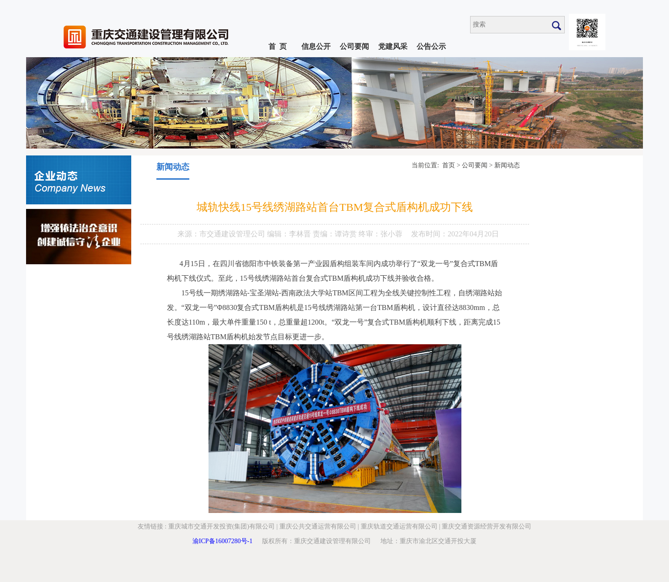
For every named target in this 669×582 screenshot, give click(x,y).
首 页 (277, 46)
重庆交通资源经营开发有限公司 (486, 526)
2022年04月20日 (473, 234)
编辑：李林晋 (290, 234)
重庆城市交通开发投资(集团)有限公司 (221, 526)
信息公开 (316, 46)
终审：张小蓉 (380, 234)
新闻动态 (507, 165)
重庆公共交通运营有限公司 (317, 526)
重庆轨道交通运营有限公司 (399, 526)
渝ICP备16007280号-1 (222, 541)
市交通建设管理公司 (233, 234)
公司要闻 (354, 46)
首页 (448, 165)
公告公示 (431, 46)
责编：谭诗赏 (336, 234)
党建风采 (392, 46)
